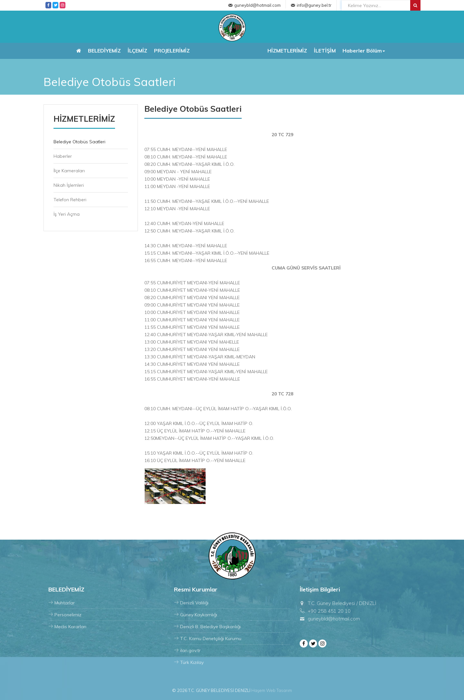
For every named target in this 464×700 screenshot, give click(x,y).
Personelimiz (65, 615)
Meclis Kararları (67, 626)
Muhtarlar (61, 603)
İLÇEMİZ (137, 50)
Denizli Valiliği (191, 603)
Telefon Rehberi (69, 200)
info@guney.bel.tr (314, 5)
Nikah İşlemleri (68, 185)
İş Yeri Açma (66, 214)
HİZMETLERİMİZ (287, 50)
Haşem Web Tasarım (271, 690)
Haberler (62, 156)
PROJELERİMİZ (172, 50)
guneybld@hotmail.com (257, 5)
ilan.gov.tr (187, 650)
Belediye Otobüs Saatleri (79, 142)
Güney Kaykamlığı (195, 615)
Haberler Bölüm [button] (364, 50)
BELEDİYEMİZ (104, 50)
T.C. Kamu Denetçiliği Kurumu (207, 638)
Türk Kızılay (189, 662)
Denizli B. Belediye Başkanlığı (207, 626)
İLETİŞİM (325, 50)
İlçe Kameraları (69, 171)
